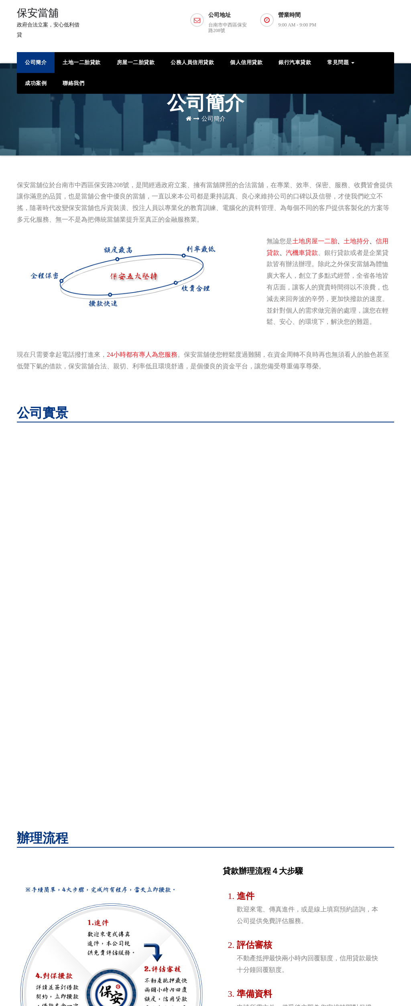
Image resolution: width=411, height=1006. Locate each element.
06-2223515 (161, 876)
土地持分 (356, 241)
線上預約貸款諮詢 (140, 887)
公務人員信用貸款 (192, 62)
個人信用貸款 (246, 62)
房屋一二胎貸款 (136, 62)
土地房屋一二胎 (314, 241)
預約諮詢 (363, 23)
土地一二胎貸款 (82, 62)
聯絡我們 (73, 83)
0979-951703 (163, 864)
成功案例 (36, 83)
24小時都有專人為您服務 (142, 354)
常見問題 (340, 62)
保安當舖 (48, 22)
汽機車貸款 (302, 252)
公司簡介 (36, 62)
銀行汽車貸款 (295, 62)
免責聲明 (383, 988)
